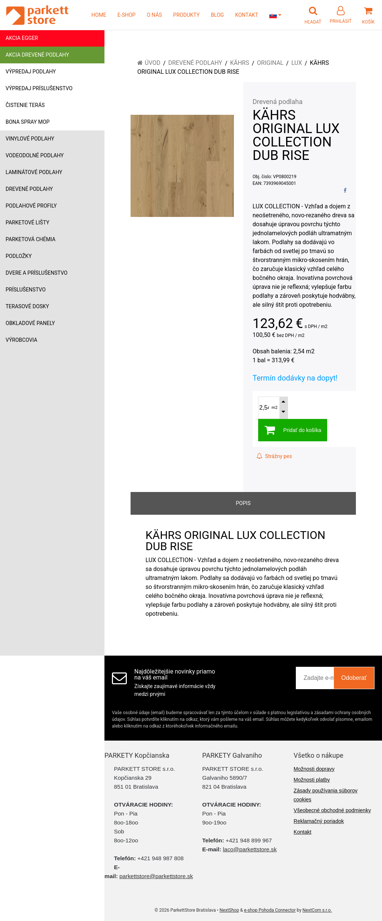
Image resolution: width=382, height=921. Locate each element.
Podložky (19, 256)
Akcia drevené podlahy (37, 55)
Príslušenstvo (26, 290)
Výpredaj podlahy (31, 72)
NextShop (229, 910)
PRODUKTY (186, 15)
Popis (243, 503)
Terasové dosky (27, 306)
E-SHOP (127, 15)
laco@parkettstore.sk (249, 849)
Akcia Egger (22, 38)
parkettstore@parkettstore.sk (156, 876)
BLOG (217, 15)
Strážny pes (274, 456)
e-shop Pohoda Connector (269, 910)
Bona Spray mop (28, 122)
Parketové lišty (27, 222)
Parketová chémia (31, 239)
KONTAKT (246, 15)
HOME (98, 15)
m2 (275, 407)
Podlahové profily (31, 206)
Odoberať (354, 678)
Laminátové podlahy (34, 172)
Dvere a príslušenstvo (37, 273)
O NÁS (154, 15)
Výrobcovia (21, 340)
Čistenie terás (25, 105)
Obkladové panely (30, 323)
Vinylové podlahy (30, 139)
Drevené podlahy (29, 189)
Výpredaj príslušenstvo (39, 88)
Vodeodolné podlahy (35, 155)
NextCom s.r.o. (317, 910)
